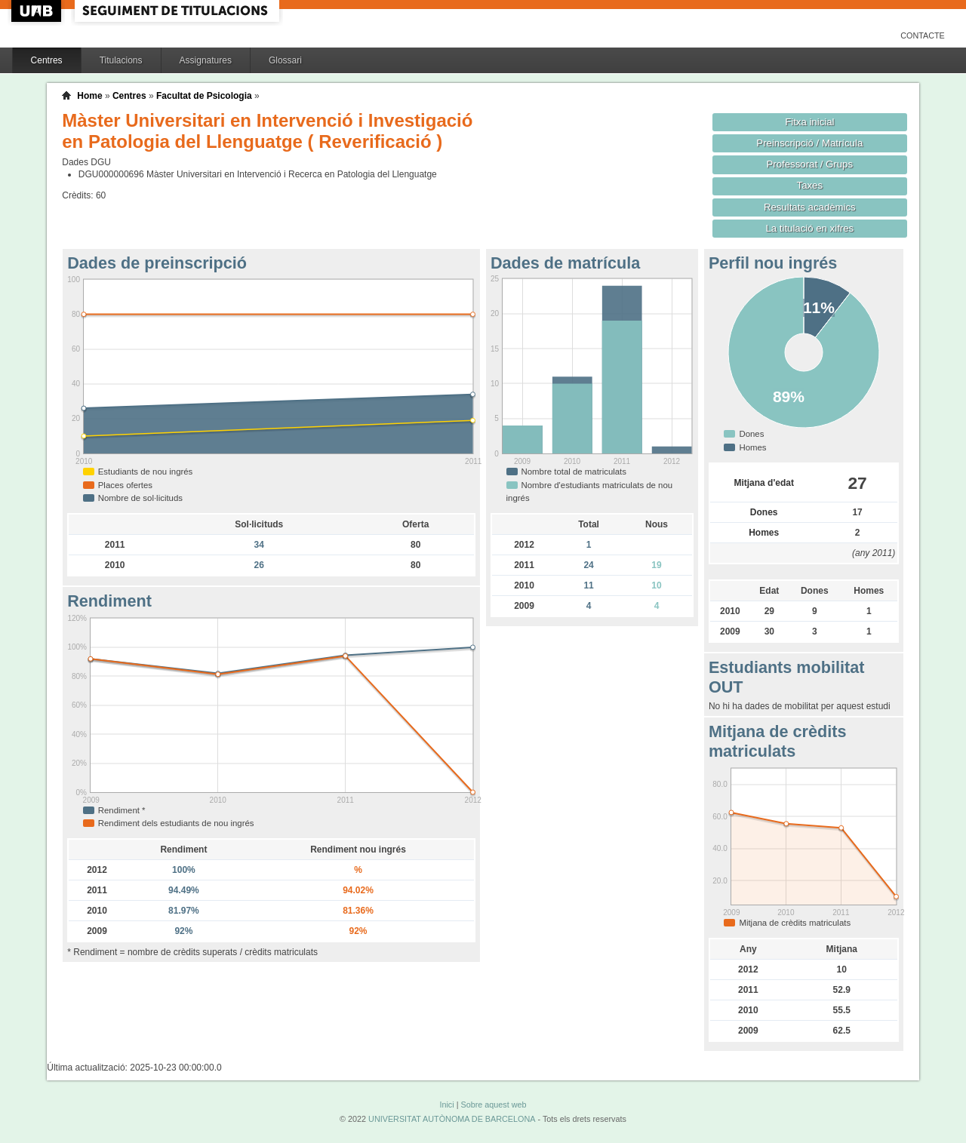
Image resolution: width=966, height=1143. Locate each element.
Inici (446, 1104)
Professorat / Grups (810, 164)
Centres (47, 60)
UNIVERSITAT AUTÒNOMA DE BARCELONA (451, 1118)
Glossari (285, 60)
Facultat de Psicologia (204, 96)
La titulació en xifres (809, 228)
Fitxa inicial (809, 122)
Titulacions (121, 60)
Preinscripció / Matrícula (809, 143)
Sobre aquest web (493, 1104)
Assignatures (206, 60)
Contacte (922, 35)
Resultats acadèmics (810, 207)
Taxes (810, 185)
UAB (38, 11)
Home (89, 96)
